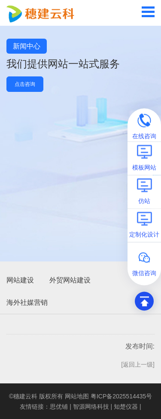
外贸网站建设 (70, 280)
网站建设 (20, 280)
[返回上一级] (138, 364)
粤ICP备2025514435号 (121, 396)
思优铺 (59, 406)
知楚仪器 (126, 406)
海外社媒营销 (27, 302)
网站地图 (77, 396)
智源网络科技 (91, 406)
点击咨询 (25, 84)
